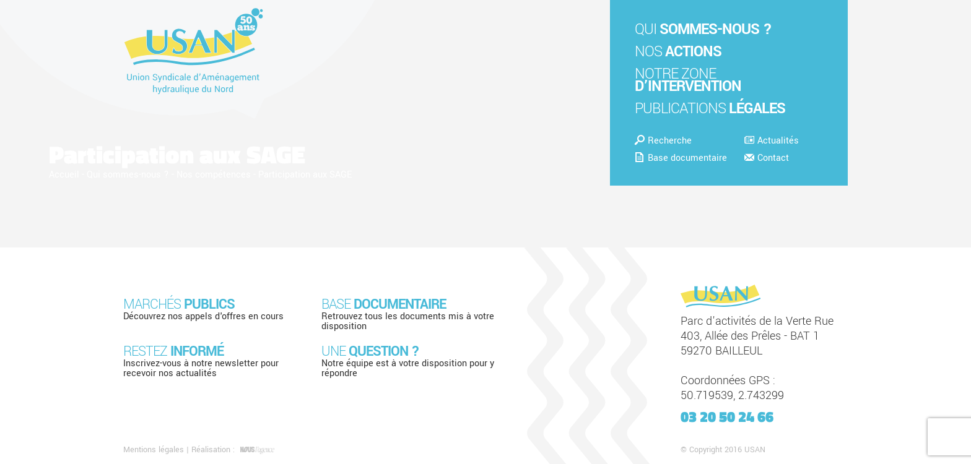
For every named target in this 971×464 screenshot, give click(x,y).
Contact (766, 158)
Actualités (771, 140)
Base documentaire (681, 158)
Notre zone (688, 80)
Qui (703, 29)
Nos (678, 51)
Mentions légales (153, 449)
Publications (710, 108)
